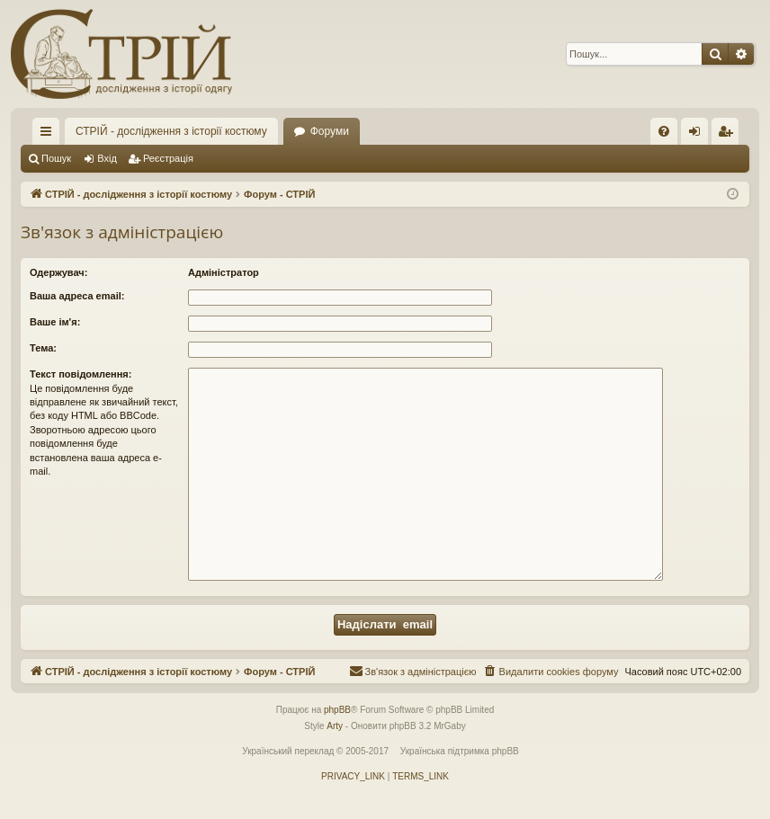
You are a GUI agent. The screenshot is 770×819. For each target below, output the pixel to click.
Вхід (107, 158)
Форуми (329, 131)
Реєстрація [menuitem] (729, 135)
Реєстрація (168, 158)
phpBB (337, 710)
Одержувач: (58, 272)
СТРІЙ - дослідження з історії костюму (171, 131)
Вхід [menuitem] (700, 135)
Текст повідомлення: (80, 374)
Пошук (56, 158)
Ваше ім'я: (55, 321)
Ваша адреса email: (77, 295)
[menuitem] (663, 131)
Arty (335, 726)
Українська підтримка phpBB (459, 751)
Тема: (43, 348)
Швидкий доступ (49, 135)
